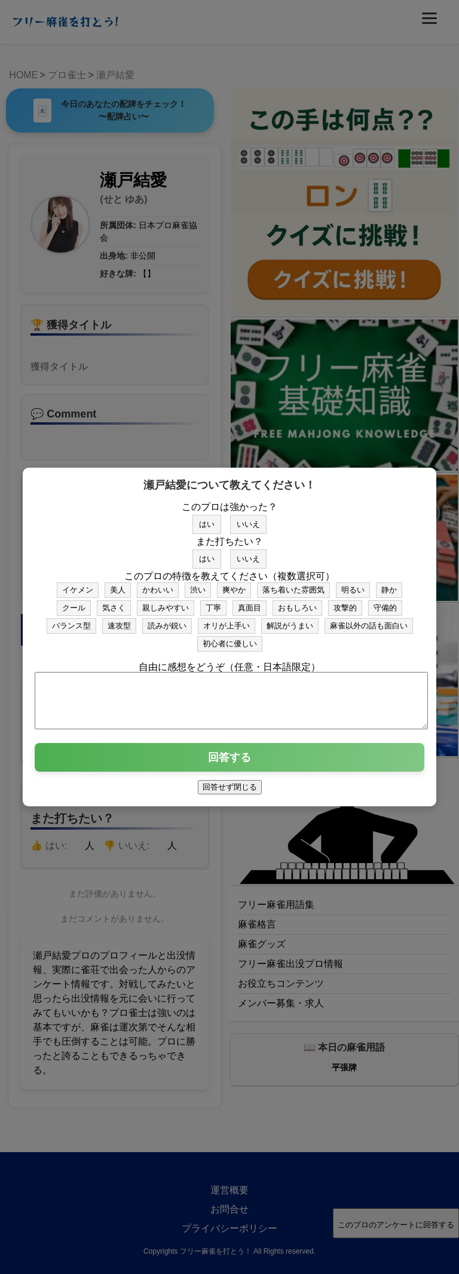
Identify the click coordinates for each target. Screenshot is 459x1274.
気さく (114, 602)
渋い (198, 584)
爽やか (234, 584)
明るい (353, 584)
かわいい (157, 584)
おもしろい (297, 602)
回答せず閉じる (230, 792)
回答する (229, 763)
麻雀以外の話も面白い (369, 620)
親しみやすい (165, 602)
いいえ (248, 518)
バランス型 (71, 620)
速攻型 (119, 620)
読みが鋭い (167, 620)
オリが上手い (226, 620)
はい (207, 518)
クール (73, 602)
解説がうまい (290, 620)
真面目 (249, 602)
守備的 (385, 602)
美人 (118, 584)
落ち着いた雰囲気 (293, 584)
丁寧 (213, 602)
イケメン (77, 584)
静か (389, 584)
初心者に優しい (230, 638)
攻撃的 (345, 602)
